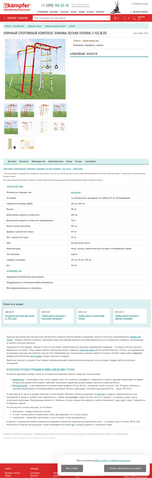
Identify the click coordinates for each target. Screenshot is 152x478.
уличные (101, 394)
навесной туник (87, 350)
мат (73, 424)
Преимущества (38, 161)
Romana (8, 26)
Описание (23, 161)
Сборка (73, 12)
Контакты (100, 12)
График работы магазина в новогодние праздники (54, 317)
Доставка (54, 12)
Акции (82, 12)
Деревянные (18, 379)
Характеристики (55, 161)
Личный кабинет (140, 12)
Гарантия (64, 12)
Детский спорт (18, 26)
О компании (42, 12)
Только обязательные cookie (125, 468)
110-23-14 (55, 5)
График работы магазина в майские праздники (127, 317)
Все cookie (72, 468)
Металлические (20, 385)
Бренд (69, 161)
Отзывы (90, 12)
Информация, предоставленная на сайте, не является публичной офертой (29, 437)
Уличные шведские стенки (55, 26)
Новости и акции (13, 304)
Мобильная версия (141, 4)
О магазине (35, 473)
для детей (76, 192)
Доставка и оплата (12, 473)
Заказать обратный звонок (81, 6)
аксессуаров (36, 356)
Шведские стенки (34, 26)
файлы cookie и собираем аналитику (112, 460)
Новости (56, 473)
